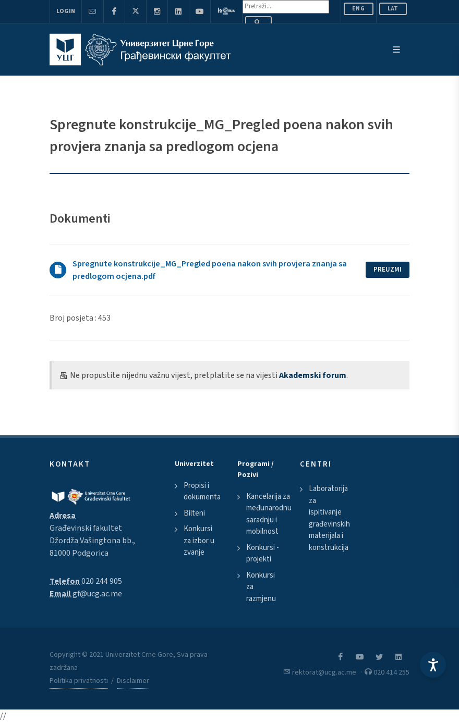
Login (65, 11)
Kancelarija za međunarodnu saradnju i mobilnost (269, 514)
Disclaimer (133, 681)
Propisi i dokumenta (202, 491)
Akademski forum (312, 375)
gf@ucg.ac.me (97, 593)
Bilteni (194, 513)
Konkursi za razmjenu (261, 587)
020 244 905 (101, 581)
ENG (358, 9)
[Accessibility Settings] (433, 665)
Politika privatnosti (79, 681)
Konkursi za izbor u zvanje (199, 540)
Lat (393, 9)
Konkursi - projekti (262, 553)
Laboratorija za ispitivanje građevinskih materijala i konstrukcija (329, 518)
